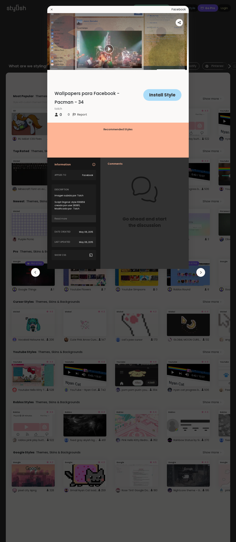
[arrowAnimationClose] (35, 272)
